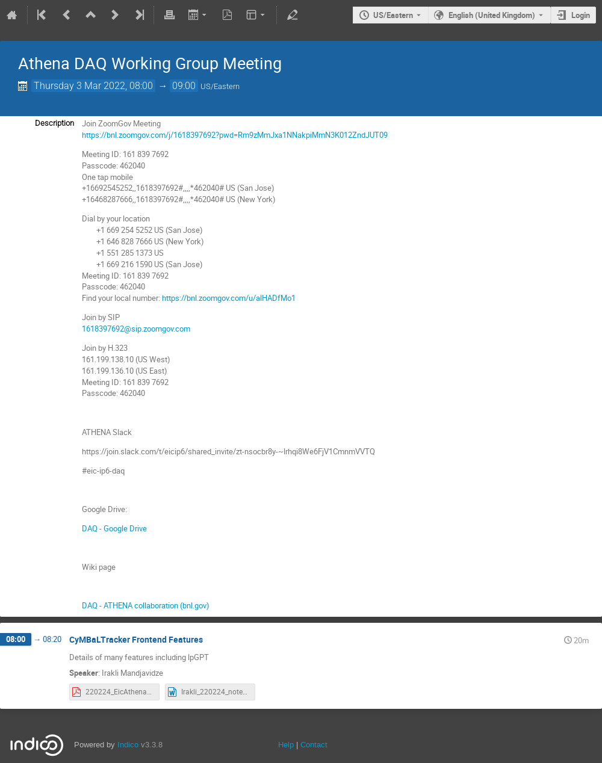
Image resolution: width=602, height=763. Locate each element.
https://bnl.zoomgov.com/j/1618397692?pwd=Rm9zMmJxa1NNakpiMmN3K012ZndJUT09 (235, 134)
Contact (313, 745)
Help (286, 745)
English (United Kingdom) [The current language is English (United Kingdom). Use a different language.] (491, 15)
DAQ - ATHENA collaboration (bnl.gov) (145, 605)
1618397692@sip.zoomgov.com (136, 328)
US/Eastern (393, 15)
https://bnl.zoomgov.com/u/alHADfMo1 (229, 297)
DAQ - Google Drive (114, 528)
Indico (127, 745)
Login (580, 15)
